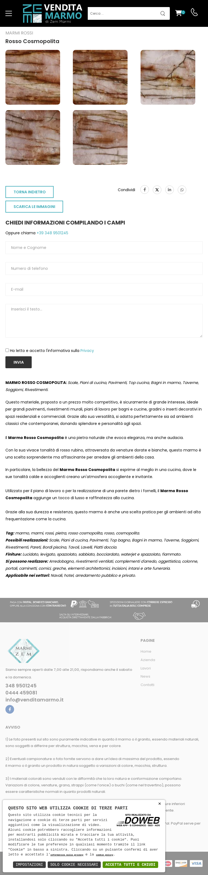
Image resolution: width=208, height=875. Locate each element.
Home (146, 651)
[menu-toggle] (8, 13)
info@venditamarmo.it (34, 699)
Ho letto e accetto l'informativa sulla (52, 350)
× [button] (159, 803)
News (145, 676)
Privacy (87, 350)
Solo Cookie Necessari (74, 864)
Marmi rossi (19, 33)
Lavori (146, 668)
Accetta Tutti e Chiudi (130, 864)
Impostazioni (29, 864)
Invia (19, 362)
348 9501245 (21, 685)
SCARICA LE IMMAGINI (34, 206)
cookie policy (104, 855)
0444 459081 (21, 692)
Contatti (147, 684)
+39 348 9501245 (51, 233)
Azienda (148, 659)
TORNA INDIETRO (30, 192)
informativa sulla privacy (66, 855)
